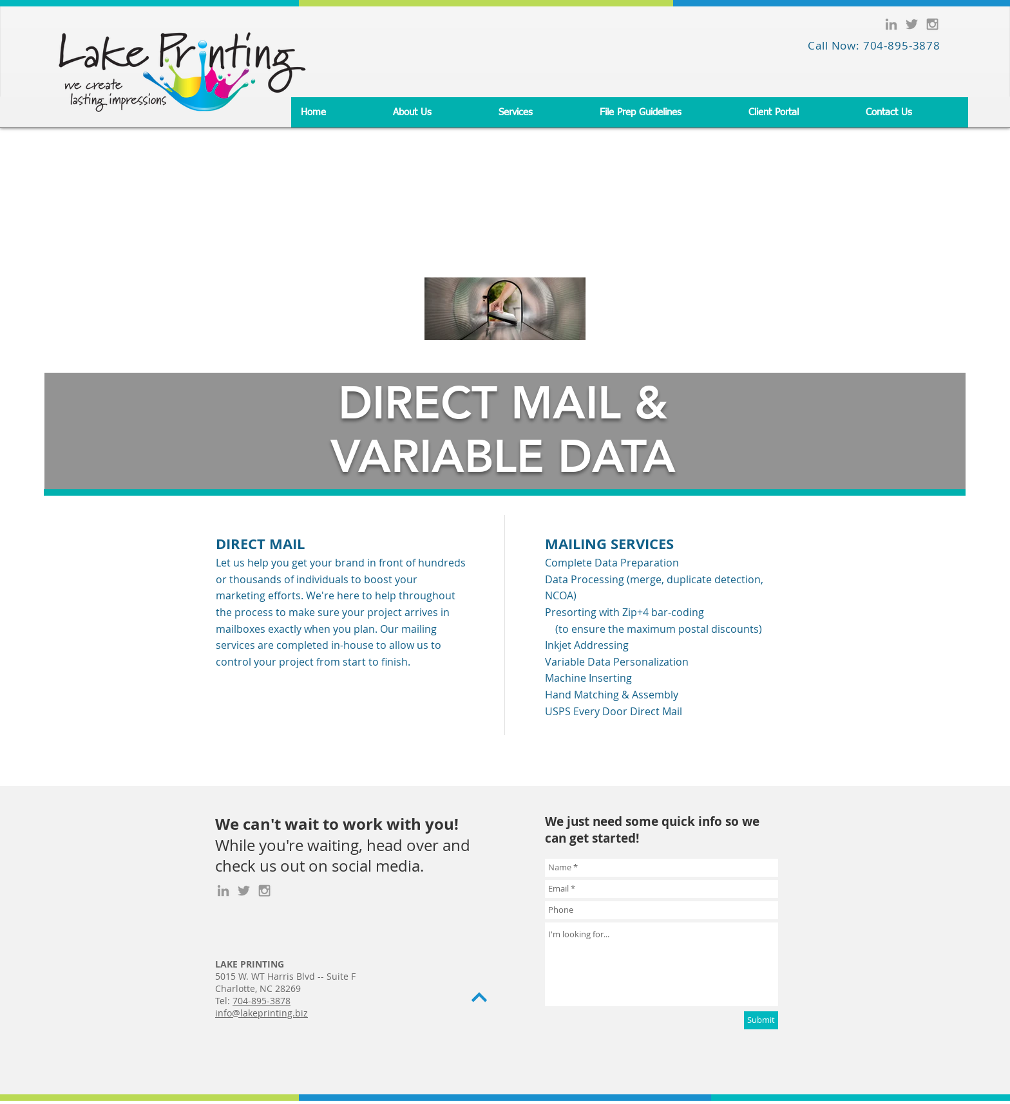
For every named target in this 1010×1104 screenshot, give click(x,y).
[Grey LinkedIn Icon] (891, 24)
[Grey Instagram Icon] (932, 24)
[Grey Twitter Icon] (912, 24)
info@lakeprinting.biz (261, 1013)
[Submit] (761, 1020)
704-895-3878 (262, 1001)
